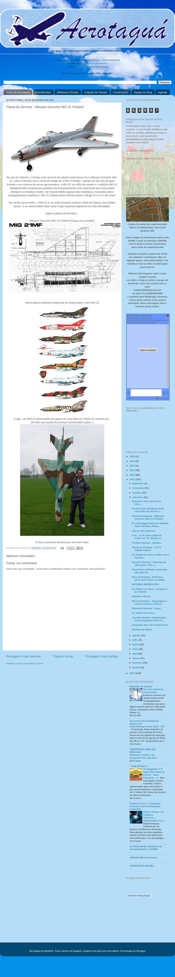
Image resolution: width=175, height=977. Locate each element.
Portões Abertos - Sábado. (147, 543)
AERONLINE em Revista (143, 857)
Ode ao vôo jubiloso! (143, 531)
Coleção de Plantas (95, 92)
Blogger (140, 951)
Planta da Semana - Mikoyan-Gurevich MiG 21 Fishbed (148, 517)
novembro (138, 488)
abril (135, 653)
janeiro (136, 667)
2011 (133, 479)
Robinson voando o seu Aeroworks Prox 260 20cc (144, 756)
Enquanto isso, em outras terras (150, 625)
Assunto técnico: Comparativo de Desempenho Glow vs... (149, 619)
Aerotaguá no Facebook (93, 63)
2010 (133, 673)
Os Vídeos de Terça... (144, 613)
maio (135, 649)
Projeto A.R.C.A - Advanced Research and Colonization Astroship (145, 806)
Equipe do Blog (143, 92)
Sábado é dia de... (142, 596)
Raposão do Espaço (141, 686)
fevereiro (137, 662)
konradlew (113, 951)
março (136, 658)
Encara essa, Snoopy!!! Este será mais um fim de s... (148, 510)
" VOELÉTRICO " (139, 766)
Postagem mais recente (23, 656)
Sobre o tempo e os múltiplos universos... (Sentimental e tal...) (154, 816)
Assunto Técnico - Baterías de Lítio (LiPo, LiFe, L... (149, 563)
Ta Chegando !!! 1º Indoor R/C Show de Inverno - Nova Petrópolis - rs (153, 773)
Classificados (43, 92)
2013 (133, 470)
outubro (137, 492)
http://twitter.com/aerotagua (91, 66)
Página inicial (63, 656)
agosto (136, 635)
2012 (133, 475)
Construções (120, 92)
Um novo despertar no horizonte (153, 691)
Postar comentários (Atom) (29, 663)
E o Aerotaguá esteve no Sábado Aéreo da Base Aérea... (150, 524)
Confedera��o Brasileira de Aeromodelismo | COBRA (146, 847)
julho (135, 640)
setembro (138, 497)
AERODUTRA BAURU (142, 865)
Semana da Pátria (142, 629)
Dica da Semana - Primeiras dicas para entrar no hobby (148, 578)
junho (136, 644)
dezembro (138, 483)
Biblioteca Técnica (67, 92)
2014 (133, 465)
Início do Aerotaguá (18, 92)
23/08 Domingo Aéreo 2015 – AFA (147, 726)
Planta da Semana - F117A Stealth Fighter (146, 548)
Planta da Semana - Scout (146, 608)
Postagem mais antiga (101, 656)
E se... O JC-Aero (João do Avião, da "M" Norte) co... (147, 536)
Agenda (162, 92)
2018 (133, 456)
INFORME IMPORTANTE (145, 584)
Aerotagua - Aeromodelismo (104, 60)
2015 (133, 461)
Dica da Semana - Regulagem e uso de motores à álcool (149, 602)
